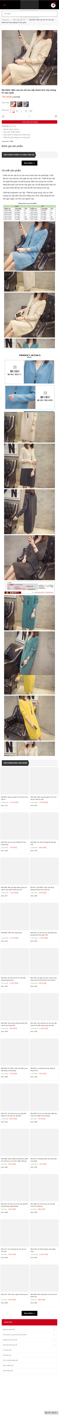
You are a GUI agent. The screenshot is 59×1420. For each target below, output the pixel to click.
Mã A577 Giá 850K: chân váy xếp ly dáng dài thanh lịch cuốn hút (42, 899)
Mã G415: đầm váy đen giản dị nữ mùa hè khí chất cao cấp (43, 801)
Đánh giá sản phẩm (12, 146)
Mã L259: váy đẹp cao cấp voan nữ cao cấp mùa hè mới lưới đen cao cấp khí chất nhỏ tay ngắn (44, 996)
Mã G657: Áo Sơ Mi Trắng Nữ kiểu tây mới (43, 850)
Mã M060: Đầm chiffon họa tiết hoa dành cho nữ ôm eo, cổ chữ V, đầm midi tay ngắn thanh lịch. (14, 1191)
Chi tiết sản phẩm (11, 170)
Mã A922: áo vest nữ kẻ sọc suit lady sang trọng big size (13, 996)
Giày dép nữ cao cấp (10, 1386)
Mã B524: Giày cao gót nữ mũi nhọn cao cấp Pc (14, 801)
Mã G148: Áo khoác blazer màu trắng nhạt (43, 1288)
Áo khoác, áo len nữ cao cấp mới (14, 1376)
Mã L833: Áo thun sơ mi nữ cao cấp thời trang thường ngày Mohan (14, 1239)
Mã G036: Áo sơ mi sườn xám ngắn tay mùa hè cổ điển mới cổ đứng (44, 1142)
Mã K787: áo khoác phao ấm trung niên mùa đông (44, 1191)
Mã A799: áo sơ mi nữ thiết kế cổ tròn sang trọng (13, 850)
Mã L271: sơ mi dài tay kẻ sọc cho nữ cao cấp (13, 1288)
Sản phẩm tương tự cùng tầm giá (20, 155)
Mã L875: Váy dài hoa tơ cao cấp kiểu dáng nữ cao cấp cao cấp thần (13, 1142)
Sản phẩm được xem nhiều (16, 763)
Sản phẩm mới (8, 1412)
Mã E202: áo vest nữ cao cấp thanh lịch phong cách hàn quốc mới (44, 947)
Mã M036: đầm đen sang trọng (11, 946)
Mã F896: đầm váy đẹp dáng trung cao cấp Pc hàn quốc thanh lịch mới (14, 899)
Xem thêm (29, 163)
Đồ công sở (7, 1397)
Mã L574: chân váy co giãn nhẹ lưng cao (14, 1335)
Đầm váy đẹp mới (9, 1371)
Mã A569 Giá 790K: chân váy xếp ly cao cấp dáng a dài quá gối (14, 1093)
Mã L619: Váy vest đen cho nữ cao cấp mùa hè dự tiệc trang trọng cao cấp (44, 1045)
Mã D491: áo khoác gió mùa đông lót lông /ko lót (43, 1093)
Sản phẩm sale (8, 1407)
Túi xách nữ (7, 1391)
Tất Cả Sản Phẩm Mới (10, 1402)
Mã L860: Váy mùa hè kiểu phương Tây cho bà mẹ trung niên (14, 1045)
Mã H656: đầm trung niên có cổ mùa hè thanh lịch (44, 1337)
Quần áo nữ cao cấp (10, 1381)
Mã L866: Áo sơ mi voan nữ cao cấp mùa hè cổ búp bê (43, 1239)
